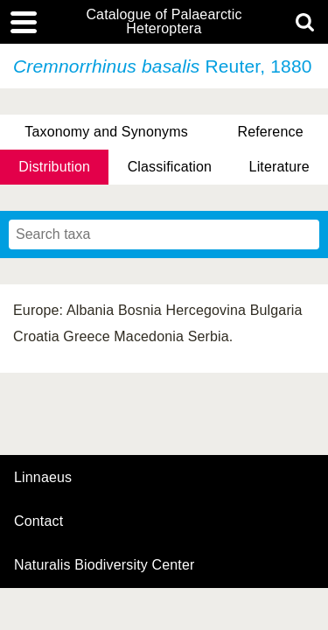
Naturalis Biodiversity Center (104, 565)
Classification (170, 166)
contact (38, 521)
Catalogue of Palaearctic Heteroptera (163, 22)
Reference (270, 131)
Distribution (54, 166)
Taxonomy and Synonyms (106, 131)
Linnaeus (43, 478)
